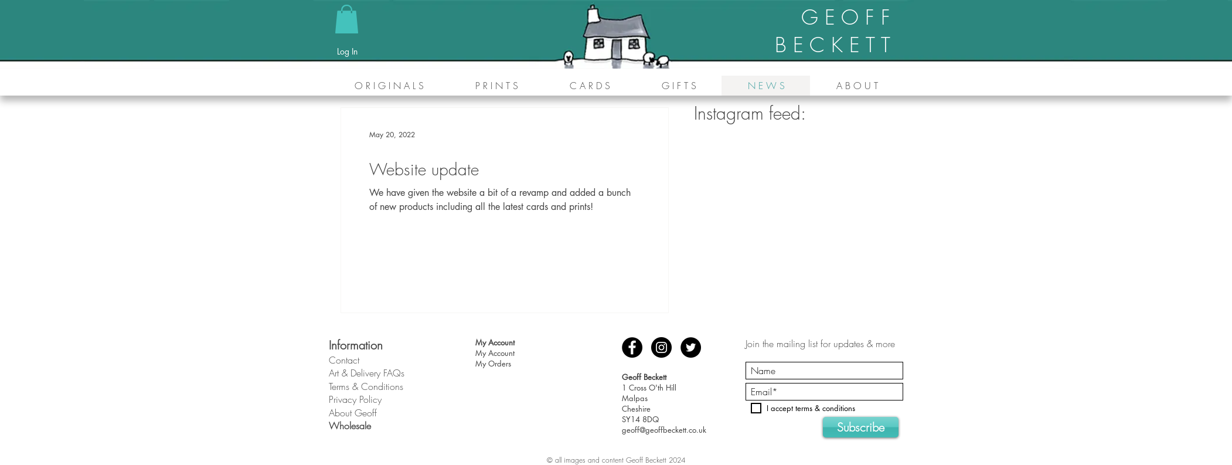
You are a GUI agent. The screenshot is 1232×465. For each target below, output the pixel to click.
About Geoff (353, 412)
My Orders (493, 363)
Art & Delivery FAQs (366, 372)
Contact (344, 360)
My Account (495, 353)
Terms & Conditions (366, 386)
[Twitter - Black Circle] (690, 347)
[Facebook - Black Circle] (632, 347)
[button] (347, 19)
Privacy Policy (355, 399)
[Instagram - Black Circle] (661, 347)
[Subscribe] (861, 427)
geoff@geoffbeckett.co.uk (664, 430)
